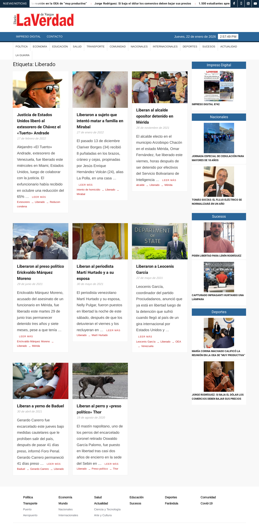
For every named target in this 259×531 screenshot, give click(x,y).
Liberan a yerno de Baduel (40, 406)
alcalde (140, 184)
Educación (60, 46)
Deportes (190, 46)
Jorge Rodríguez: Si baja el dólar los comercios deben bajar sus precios (146, 3)
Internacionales (165, 46)
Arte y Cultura (103, 515)
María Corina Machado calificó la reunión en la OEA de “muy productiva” (218, 353)
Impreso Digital (28, 36)
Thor (115, 468)
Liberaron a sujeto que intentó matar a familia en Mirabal (100, 121)
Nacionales (139, 46)
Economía (40, 46)
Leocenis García (145, 341)
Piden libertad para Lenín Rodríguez (216, 256)
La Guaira (23, 55)
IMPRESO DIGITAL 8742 (206, 104)
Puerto (27, 509)
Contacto (55, 36)
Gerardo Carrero (39, 468)
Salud (77, 46)
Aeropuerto (30, 515)
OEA (178, 341)
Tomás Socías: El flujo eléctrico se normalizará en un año (217, 202)
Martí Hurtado (100, 335)
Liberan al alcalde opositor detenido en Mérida (154, 116)
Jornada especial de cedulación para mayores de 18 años (218, 158)
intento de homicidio (88, 189)
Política (22, 46)
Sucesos (208, 46)
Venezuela (147, 346)
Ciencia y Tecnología (107, 509)
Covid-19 (206, 503)
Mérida (168, 184)
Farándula (171, 503)
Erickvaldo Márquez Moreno (33, 341)
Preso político (100, 468)
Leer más (39, 197)
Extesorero (23, 201)
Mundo (63, 503)
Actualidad (228, 46)
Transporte (96, 46)
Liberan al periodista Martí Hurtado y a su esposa (95, 272)
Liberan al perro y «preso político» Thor (99, 409)
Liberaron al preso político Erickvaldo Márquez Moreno (40, 272)
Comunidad (118, 46)
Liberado (40, 201)
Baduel (21, 468)
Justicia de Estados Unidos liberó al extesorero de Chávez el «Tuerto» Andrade (39, 124)
